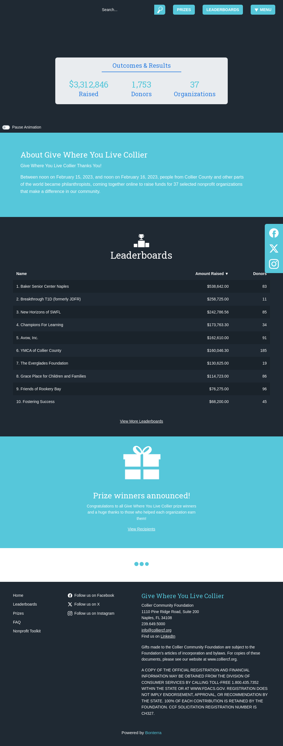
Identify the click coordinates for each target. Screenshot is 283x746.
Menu (263, 9)
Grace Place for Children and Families (53, 376)
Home (18, 595)
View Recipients (141, 529)
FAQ (17, 622)
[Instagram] (274, 263)
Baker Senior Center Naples (45, 286)
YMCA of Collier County (41, 350)
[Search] (126, 10)
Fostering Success (38, 401)
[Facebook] (274, 232)
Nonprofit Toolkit (27, 631)
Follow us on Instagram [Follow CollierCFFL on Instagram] (91, 613)
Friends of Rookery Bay (41, 389)
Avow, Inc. (29, 338)
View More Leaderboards (141, 421)
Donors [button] (260, 273)
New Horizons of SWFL (41, 312)
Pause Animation (26, 127)
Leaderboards (222, 9)
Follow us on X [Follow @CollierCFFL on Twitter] (84, 604)
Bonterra (153, 732)
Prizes (184, 9)
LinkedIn (168, 636)
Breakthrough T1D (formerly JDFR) (51, 299)
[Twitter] (274, 247)
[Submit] (160, 10)
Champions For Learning (42, 325)
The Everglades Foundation (44, 363)
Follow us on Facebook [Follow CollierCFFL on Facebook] (91, 595)
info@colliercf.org (156, 630)
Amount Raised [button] (212, 273)
